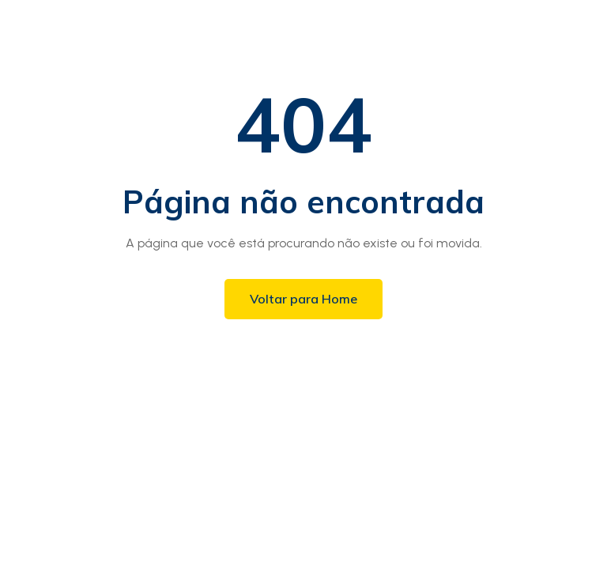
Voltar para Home (303, 299)
